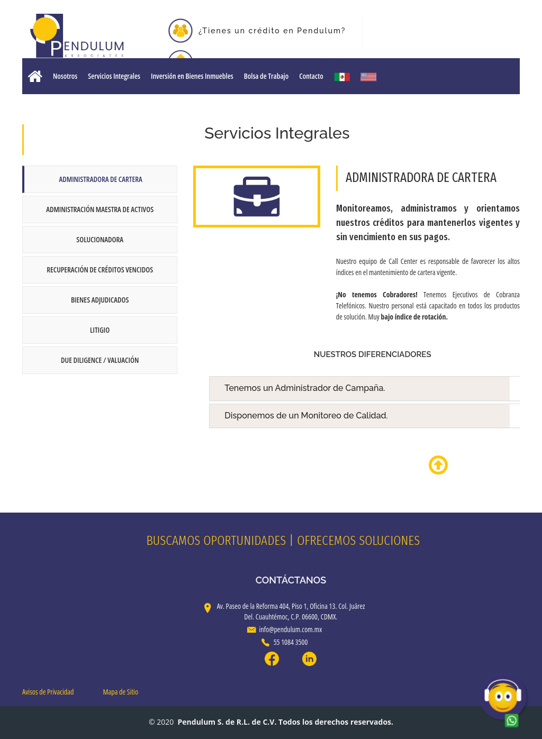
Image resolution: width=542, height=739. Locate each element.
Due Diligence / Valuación (100, 360)
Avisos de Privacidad (48, 692)
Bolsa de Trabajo (266, 76)
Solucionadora (99, 239)
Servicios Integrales (114, 76)
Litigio (100, 330)
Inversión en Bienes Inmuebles (192, 76)
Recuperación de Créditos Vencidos (100, 269)
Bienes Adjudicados (100, 300)
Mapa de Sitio (121, 692)
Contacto (311, 76)
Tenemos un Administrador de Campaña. (379, 388)
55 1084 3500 (284, 642)
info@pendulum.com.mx (284, 629)
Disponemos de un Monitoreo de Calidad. (379, 416)
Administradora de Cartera (100, 179)
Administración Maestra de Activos (99, 209)
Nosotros (65, 76)
